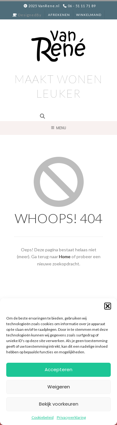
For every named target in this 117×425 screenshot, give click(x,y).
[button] (108, 306)
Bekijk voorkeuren (58, 404)
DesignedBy (29, 15)
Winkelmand (88, 15)
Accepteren (58, 369)
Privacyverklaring (71, 417)
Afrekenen (59, 15)
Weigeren (58, 386)
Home (65, 256)
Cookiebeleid (43, 417)
